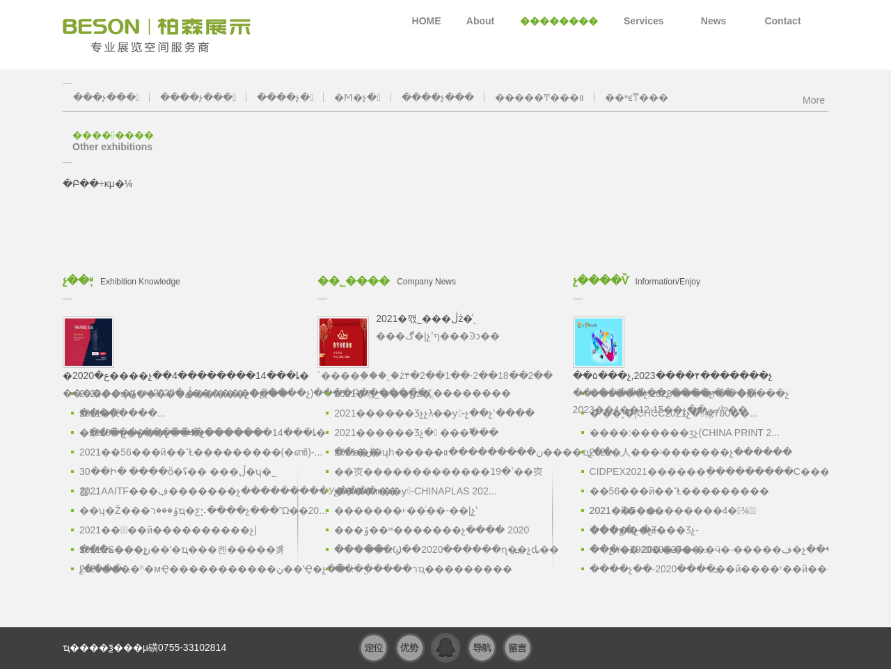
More (814, 98)
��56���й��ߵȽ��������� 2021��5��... (679, 493)
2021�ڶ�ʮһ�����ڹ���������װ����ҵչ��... (440, 452)
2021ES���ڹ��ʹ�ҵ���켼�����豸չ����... (182, 551)
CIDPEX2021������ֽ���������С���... (696, 471)
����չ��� (198, 97)
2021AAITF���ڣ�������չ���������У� (185, 491)
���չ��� (106, 97)
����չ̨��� (438, 97)
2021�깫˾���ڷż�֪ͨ (382, 393)
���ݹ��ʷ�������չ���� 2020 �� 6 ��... (431, 532)
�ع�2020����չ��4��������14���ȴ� (185, 432)
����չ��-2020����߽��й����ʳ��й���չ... (696, 568)
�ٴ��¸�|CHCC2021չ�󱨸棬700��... (674, 413)
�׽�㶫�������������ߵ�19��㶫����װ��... (438, 473)
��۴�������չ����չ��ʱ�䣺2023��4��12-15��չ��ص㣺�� (688, 363)
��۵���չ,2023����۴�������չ (689, 393)
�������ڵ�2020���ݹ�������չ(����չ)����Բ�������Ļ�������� (287, 355)
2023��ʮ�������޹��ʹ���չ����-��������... (185, 395)
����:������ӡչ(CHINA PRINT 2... (685, 432)
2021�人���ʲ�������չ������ (691, 452)
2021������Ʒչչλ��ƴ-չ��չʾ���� (434, 413)
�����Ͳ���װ (539, 97)
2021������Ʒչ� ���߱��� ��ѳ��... (416, 434)
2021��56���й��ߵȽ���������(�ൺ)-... (185, 452)
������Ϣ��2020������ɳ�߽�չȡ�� (440, 549)
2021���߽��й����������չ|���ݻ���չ (168, 532)
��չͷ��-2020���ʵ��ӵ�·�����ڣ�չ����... (696, 549)
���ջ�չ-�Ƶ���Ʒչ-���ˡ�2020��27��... (649, 532)
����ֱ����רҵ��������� (423, 568)
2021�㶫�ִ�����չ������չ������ (171, 415)
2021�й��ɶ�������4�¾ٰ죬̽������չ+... (673, 512)
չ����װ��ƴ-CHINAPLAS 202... (415, 491)
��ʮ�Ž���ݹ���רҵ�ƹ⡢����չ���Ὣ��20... (185, 510)
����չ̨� (285, 97)
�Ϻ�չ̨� (357, 97)
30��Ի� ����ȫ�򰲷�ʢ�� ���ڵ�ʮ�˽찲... (177, 473)
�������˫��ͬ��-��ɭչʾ (406, 510)
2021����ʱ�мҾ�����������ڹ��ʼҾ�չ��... (185, 568)
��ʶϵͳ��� (636, 97)
